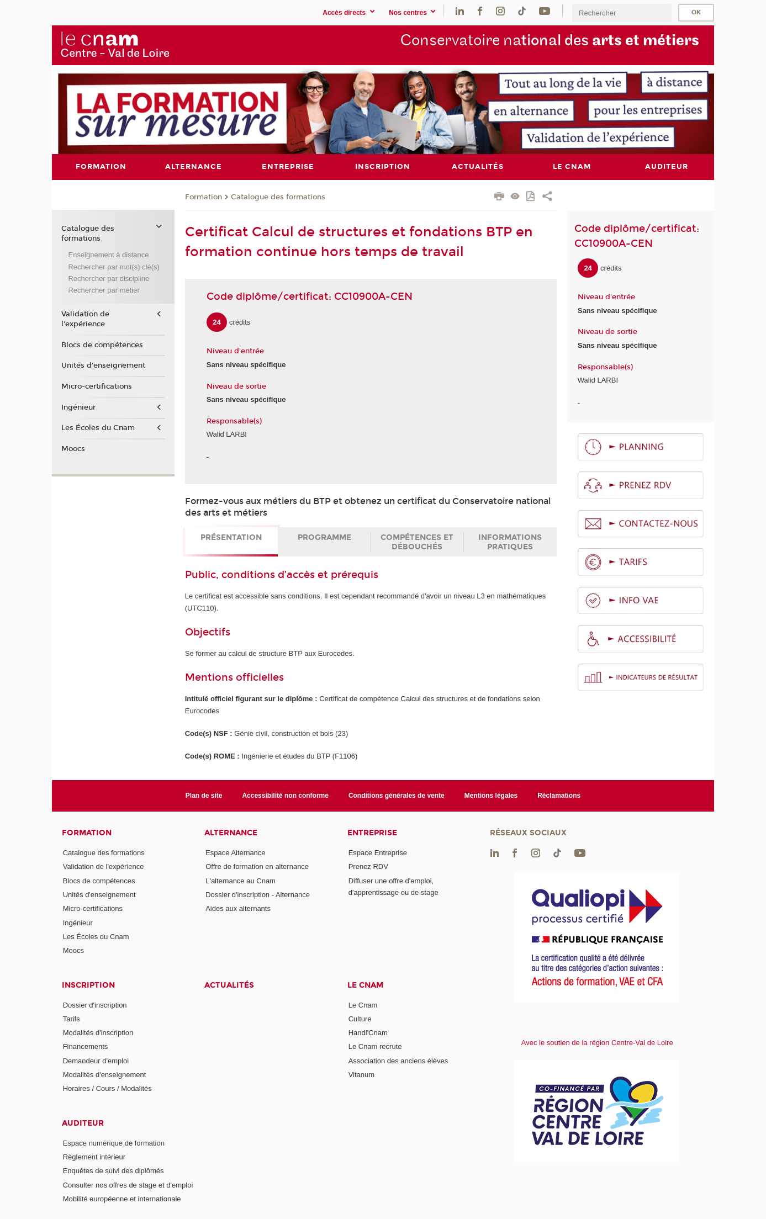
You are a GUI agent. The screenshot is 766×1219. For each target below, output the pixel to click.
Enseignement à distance (108, 255)
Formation (203, 196)
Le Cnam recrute (375, 1046)
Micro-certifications (96, 385)
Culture (360, 1018)
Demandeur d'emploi (96, 1060)
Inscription (88, 984)
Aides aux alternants (238, 908)
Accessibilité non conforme (285, 795)
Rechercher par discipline (108, 278)
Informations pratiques (510, 542)
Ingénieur (78, 406)
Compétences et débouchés (417, 542)
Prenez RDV (368, 866)
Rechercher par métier (103, 290)
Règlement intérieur (94, 1157)
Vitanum (361, 1074)
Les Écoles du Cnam (98, 427)
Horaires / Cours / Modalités (107, 1088)
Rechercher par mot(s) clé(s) (113, 266)
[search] (622, 13)
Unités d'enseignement (103, 365)
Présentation (231, 537)
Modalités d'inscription (98, 1033)
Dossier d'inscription (95, 1004)
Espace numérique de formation (114, 1142)
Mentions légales (491, 795)
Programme (324, 537)
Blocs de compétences (102, 344)
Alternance (230, 833)
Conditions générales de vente (396, 795)
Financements (85, 1046)
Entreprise (372, 833)
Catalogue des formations (278, 196)
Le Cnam (365, 984)
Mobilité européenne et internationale (122, 1199)
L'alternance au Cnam (240, 880)
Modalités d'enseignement (104, 1074)
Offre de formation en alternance (257, 866)
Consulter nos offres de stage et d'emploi (128, 1184)
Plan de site (204, 795)
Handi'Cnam (368, 1033)
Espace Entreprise (377, 853)
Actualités (229, 984)
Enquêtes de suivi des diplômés (113, 1171)
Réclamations (558, 795)
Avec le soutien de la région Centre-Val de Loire (597, 1042)
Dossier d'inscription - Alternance (257, 894)
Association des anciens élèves (398, 1060)
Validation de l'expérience (85, 318)
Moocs (73, 448)
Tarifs (71, 1018)
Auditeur (83, 1122)
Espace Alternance (235, 853)
